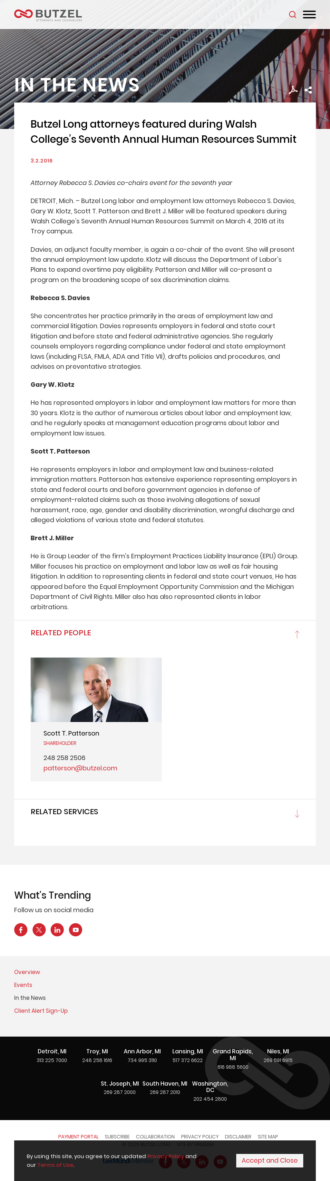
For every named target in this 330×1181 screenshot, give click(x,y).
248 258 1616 (97, 1060)
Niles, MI (278, 1051)
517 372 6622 (187, 1060)
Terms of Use (55, 1165)
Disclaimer (238, 1136)
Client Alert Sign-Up (41, 1011)
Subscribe (117, 1136)
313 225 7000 (52, 1060)
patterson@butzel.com (80, 768)
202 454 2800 (210, 1099)
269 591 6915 (278, 1060)
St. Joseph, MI (120, 1084)
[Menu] (309, 15)
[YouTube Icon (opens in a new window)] (75, 929)
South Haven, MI (164, 1084)
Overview (27, 972)
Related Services (64, 811)
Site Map (268, 1136)
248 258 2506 (64, 757)
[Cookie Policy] (165, 1161)
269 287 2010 (165, 1092)
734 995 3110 (142, 1060)
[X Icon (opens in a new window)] (39, 929)
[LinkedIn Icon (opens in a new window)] (57, 929)
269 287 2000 (120, 1092)
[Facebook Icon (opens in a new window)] (20, 929)
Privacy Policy (200, 1136)
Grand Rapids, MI (233, 1055)
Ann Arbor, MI (142, 1051)
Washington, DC (210, 1087)
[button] (308, 90)
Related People (61, 633)
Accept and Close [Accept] (270, 1160)
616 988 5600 (233, 1067)
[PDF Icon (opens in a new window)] (293, 90)
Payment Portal (78, 1136)
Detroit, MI (52, 1051)
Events (23, 985)
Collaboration (155, 1136)
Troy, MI (97, 1051)
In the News (30, 998)
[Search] (292, 14)
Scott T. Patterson (71, 733)
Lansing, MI (187, 1051)
